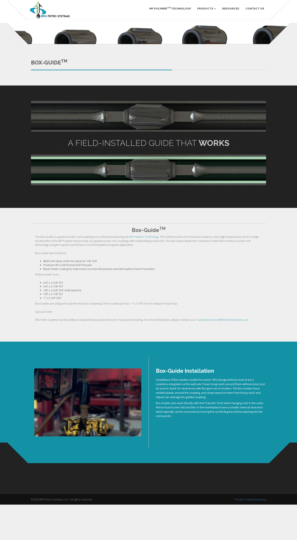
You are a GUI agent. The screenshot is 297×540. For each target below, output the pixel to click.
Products (205, 10)
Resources (229, 10)
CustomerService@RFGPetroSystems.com (223, 358)
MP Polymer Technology (169, 10)
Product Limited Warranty (250, 538)
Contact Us (253, 10)
